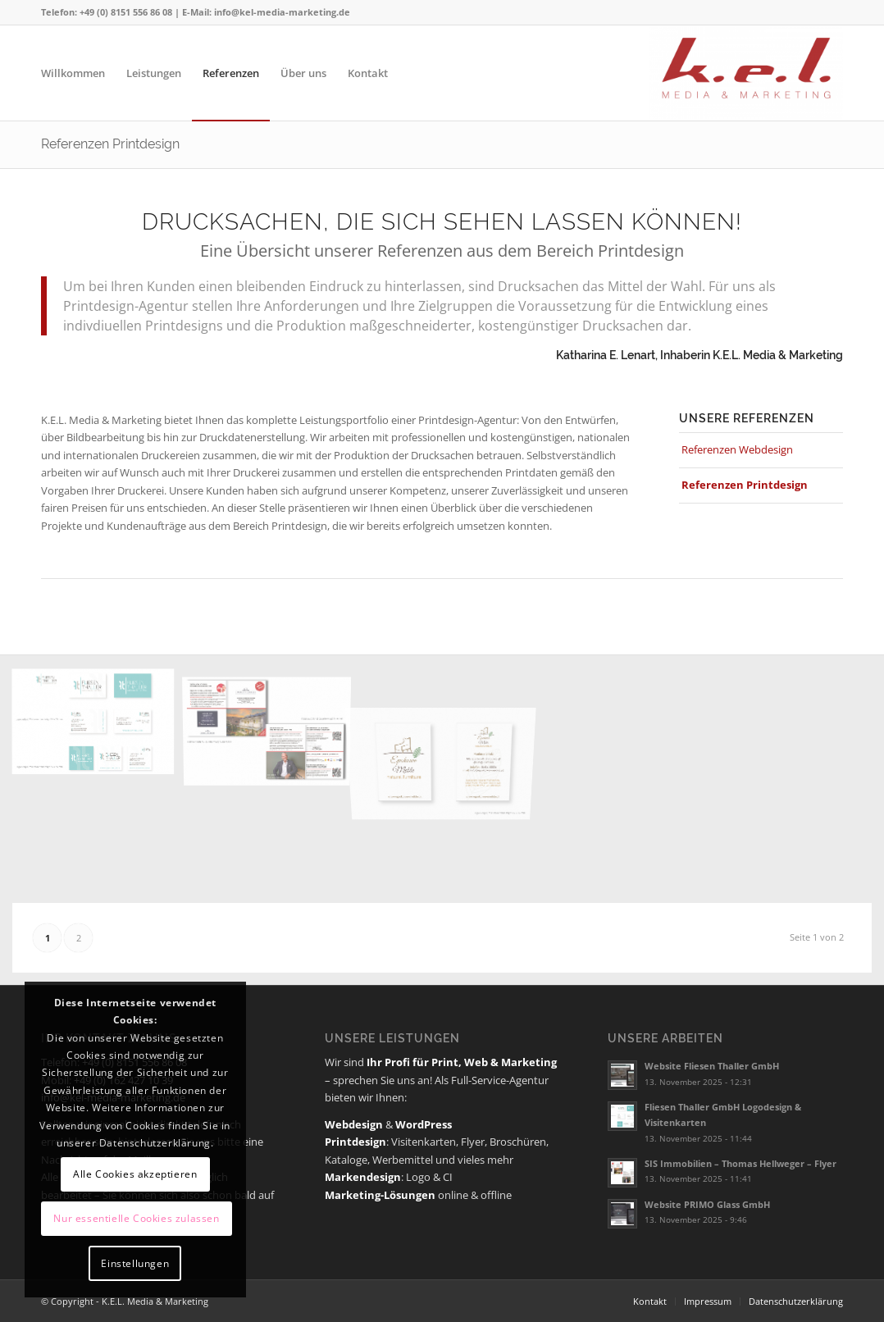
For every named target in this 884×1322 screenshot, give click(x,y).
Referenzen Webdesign (737, 449)
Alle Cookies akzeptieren (135, 1174)
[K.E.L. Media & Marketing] (746, 73)
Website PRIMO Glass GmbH (707, 1204)
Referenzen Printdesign (110, 144)
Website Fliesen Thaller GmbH (712, 1066)
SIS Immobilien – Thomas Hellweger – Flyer (740, 1163)
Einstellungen (135, 1263)
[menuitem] (73, 73)
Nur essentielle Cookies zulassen (136, 1218)
